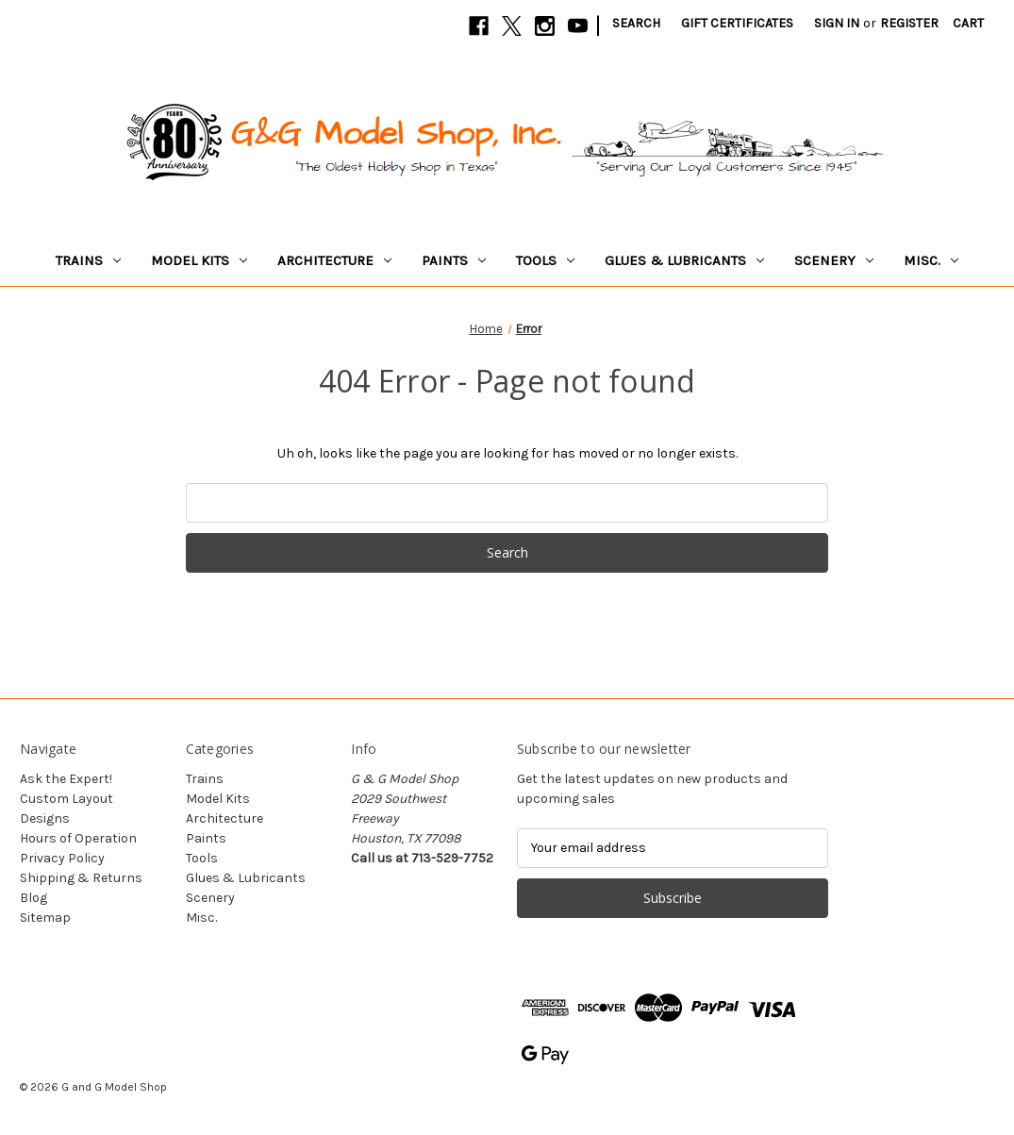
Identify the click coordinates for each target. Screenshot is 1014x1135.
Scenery (833, 260)
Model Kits (199, 260)
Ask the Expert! (66, 779)
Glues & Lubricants (684, 260)
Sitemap (45, 918)
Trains (88, 260)
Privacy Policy (62, 858)
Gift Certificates (737, 23)
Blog (33, 898)
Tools (545, 260)
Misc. (931, 260)
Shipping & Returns (81, 878)
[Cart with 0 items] (968, 23)
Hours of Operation (78, 838)
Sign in (836, 23)
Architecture (334, 260)
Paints (454, 260)
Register (909, 23)
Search (636, 23)
